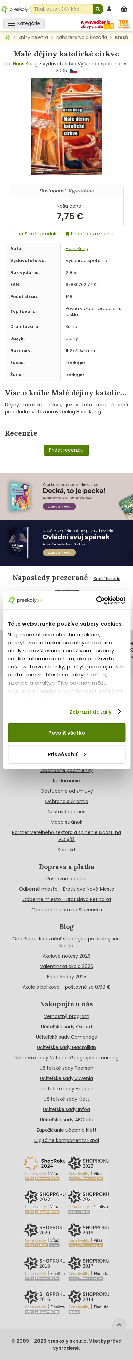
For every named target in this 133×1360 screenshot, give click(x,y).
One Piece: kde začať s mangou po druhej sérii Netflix (66, 942)
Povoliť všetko (66, 732)
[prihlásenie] (110, 8)
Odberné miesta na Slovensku (66, 909)
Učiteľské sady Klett (66, 1099)
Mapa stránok (66, 822)
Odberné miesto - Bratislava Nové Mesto (66, 889)
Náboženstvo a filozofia (81, 37)
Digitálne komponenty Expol (66, 1140)
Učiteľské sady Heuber (66, 1088)
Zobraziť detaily (90, 711)
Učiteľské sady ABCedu (66, 1119)
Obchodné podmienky (66, 770)
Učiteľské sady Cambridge (66, 1037)
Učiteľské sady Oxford (66, 1026)
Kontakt (67, 849)
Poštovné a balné (66, 878)
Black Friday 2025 (66, 976)
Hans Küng (25, 63)
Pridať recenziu (66, 450)
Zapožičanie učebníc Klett (66, 1130)
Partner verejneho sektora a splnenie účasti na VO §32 (66, 836)
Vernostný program (66, 1016)
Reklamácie (66, 780)
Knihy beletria (33, 37)
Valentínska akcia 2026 (66, 966)
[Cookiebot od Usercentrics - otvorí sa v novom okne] (96, 600)
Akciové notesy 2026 (67, 956)
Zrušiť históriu (106, 578)
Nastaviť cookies (66, 811)
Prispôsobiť (67, 754)
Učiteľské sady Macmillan (66, 1047)
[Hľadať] (98, 9)
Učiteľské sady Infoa (66, 1109)
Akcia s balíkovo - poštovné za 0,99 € (67, 987)
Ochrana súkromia (66, 801)
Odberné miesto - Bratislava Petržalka (66, 899)
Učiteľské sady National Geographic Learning (66, 1057)
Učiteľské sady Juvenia (66, 1078)
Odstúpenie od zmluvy (66, 791)
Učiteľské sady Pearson (66, 1068)
